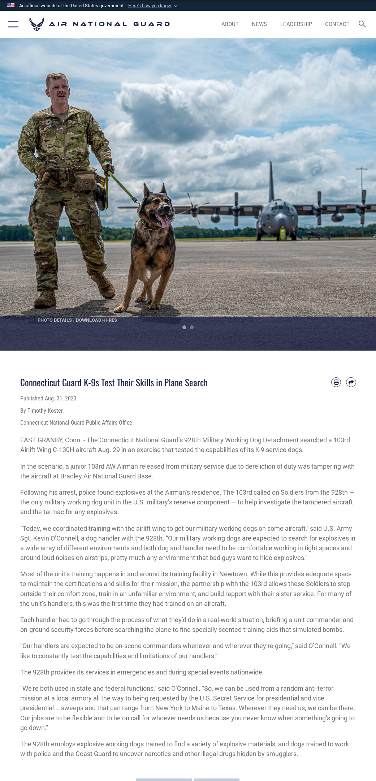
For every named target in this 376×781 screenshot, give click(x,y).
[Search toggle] (363, 24)
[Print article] (336, 382)
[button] (153, 5)
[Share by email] (351, 382)
